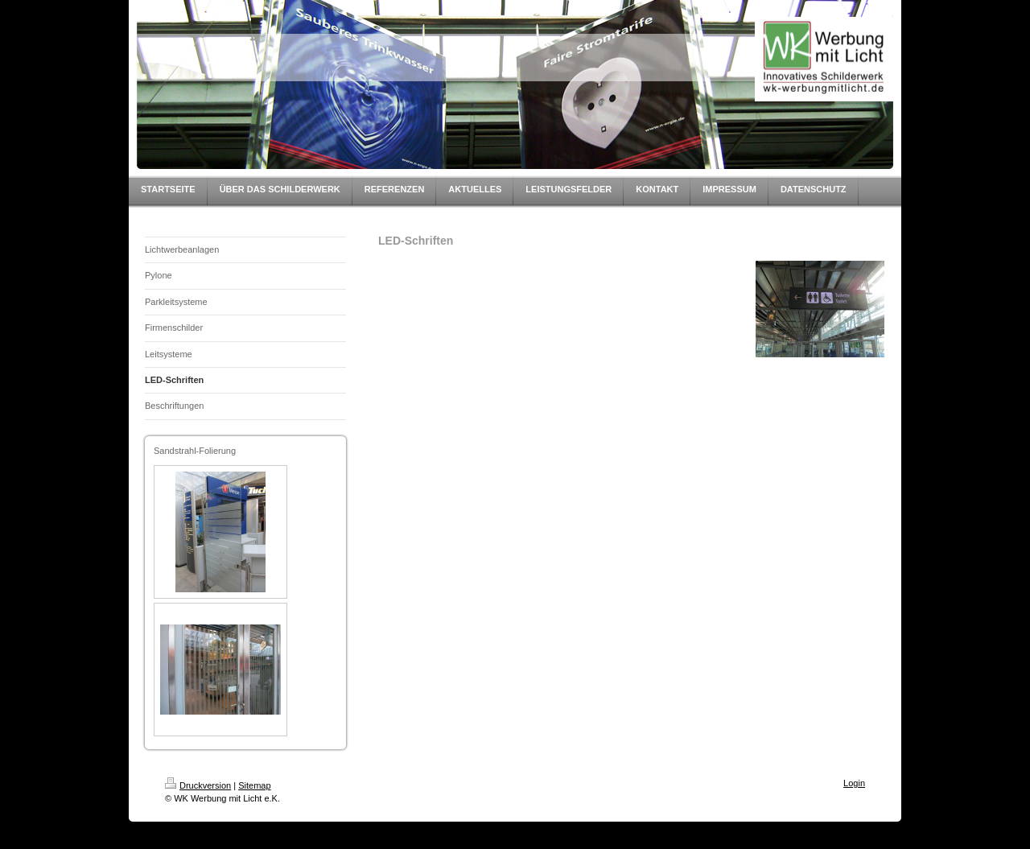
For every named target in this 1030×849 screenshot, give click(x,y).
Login (854, 783)
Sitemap (254, 785)
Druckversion (198, 785)
